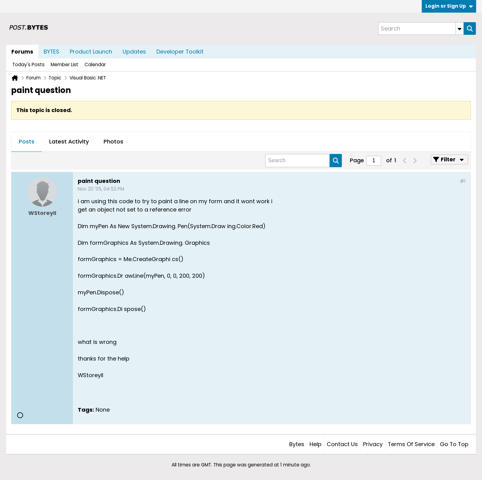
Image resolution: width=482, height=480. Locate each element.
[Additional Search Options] (459, 28)
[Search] (421, 28)
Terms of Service (411, 444)
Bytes (296, 444)
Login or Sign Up (449, 6)
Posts (26, 141)
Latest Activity (69, 141)
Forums (22, 51)
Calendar (95, 64)
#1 (463, 181)
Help (316, 444)
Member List (64, 64)
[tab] (26, 142)
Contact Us (342, 444)
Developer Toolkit (179, 51)
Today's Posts (28, 64)
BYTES (51, 51)
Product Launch (91, 51)
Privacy (373, 444)
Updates (134, 51)
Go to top (454, 444)
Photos (113, 141)
